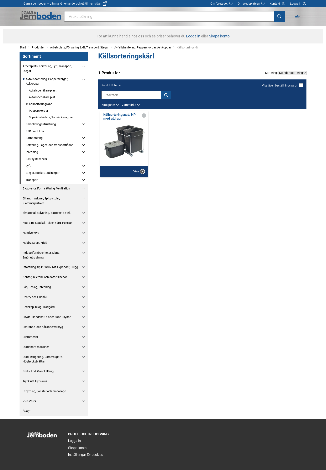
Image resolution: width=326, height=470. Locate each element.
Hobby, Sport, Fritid (35, 242)
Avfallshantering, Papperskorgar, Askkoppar (142, 47)
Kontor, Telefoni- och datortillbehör (45, 277)
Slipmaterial (30, 337)
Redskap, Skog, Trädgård (39, 307)
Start (23, 47)
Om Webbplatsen (251, 3)
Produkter (38, 47)
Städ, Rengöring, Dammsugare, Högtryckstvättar (43, 359)
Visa (139, 171)
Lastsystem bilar (36, 159)
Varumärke (129, 104)
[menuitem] (298, 16)
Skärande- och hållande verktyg (43, 327)
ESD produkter (35, 131)
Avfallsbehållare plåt (42, 97)
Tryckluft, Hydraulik (35, 381)
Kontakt (277, 3)
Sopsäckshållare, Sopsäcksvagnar (51, 117)
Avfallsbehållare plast (43, 90)
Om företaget (221, 3)
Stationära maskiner (36, 347)
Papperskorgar (38, 110)
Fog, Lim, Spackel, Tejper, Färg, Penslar (47, 222)
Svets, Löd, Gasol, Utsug (38, 371)
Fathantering (34, 138)
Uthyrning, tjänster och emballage (44, 391)
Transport (32, 180)
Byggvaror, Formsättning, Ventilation (46, 188)
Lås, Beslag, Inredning (37, 287)
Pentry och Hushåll (35, 297)
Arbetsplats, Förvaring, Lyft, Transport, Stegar (79, 47)
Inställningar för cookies (85, 454)
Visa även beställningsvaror (282, 85)
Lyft (28, 165)
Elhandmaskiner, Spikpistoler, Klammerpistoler (41, 201)
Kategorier (108, 104)
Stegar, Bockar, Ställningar (42, 172)
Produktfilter (109, 85)
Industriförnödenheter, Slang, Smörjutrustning (41, 255)
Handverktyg (31, 232)
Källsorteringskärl (41, 104)
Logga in (74, 441)
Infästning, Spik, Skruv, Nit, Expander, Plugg (50, 267)
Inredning (32, 152)
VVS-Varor (29, 401)
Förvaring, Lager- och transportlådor (49, 145)
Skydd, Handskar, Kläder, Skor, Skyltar (47, 317)
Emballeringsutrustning (41, 124)
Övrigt (27, 411)
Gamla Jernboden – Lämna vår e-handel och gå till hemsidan (65, 3)
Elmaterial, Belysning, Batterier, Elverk (46, 212)
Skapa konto (77, 448)
